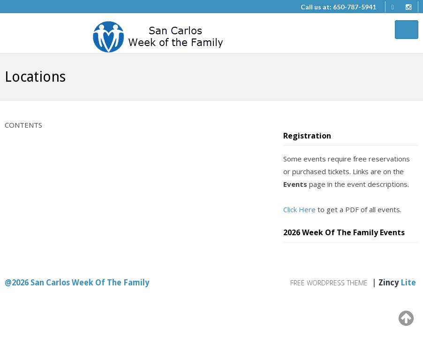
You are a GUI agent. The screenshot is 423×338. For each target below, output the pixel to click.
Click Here (299, 209)
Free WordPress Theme (329, 282)
